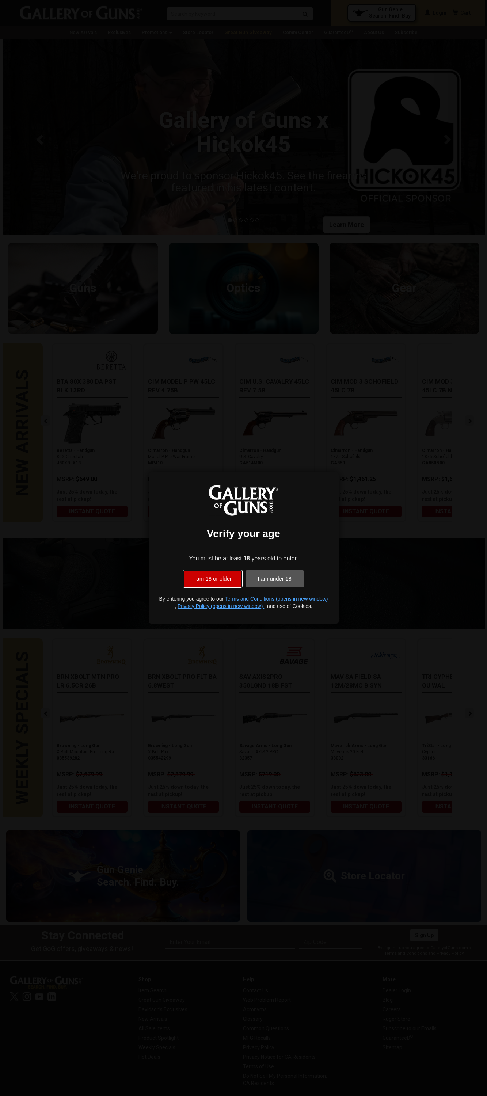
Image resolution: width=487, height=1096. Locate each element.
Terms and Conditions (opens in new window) (276, 599)
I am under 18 (275, 578)
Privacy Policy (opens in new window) (221, 606)
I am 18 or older (212, 578)
